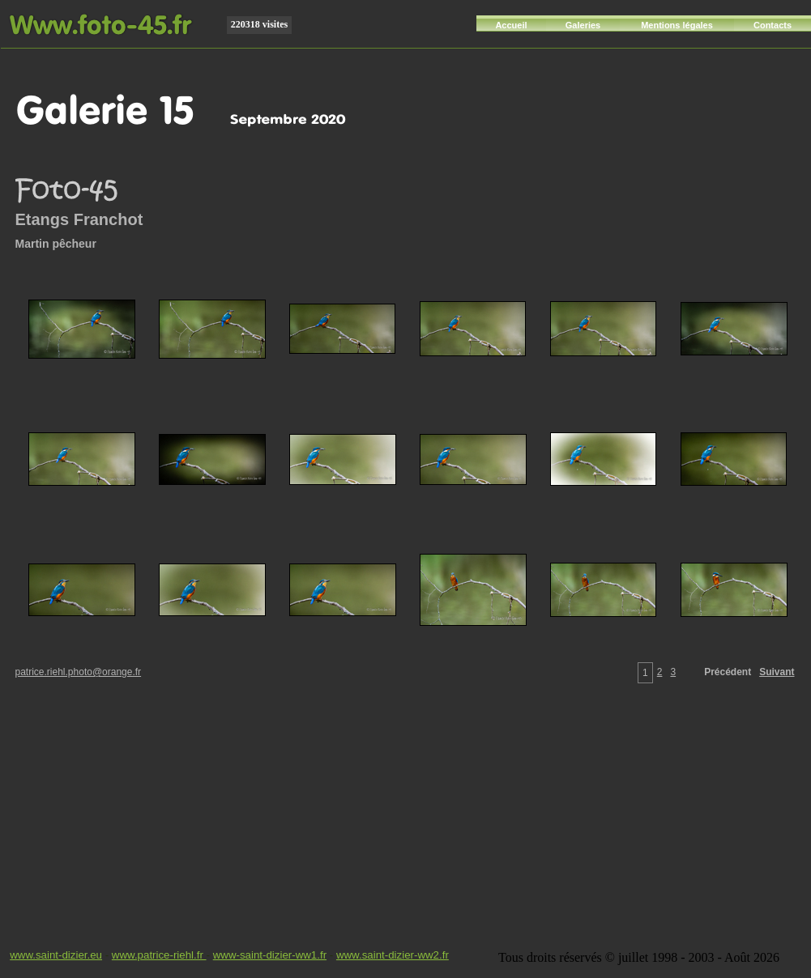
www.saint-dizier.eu (56, 955)
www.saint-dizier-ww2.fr (392, 955)
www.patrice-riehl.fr (159, 955)
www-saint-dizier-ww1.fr (270, 955)
